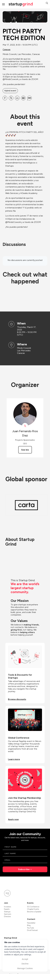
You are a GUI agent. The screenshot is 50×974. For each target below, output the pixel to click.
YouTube (30, 928)
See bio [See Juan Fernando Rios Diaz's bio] (25, 449)
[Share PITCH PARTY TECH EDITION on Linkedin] (17, 98)
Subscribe (24, 869)
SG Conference (33, 907)
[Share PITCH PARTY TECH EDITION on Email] (23, 98)
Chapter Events (33, 909)
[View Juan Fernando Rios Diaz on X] (25, 426)
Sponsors (7, 914)
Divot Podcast (32, 930)
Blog (29, 925)
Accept (25, 959)
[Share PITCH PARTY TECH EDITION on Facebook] (5, 98)
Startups (7, 912)
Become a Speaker (34, 912)
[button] (47, 3)
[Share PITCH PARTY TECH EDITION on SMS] (29, 98)
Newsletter (31, 923)
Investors (7, 907)
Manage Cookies (25, 968)
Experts (6, 909)
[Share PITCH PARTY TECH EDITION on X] (11, 98)
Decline (24, 963)
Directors (7, 916)
